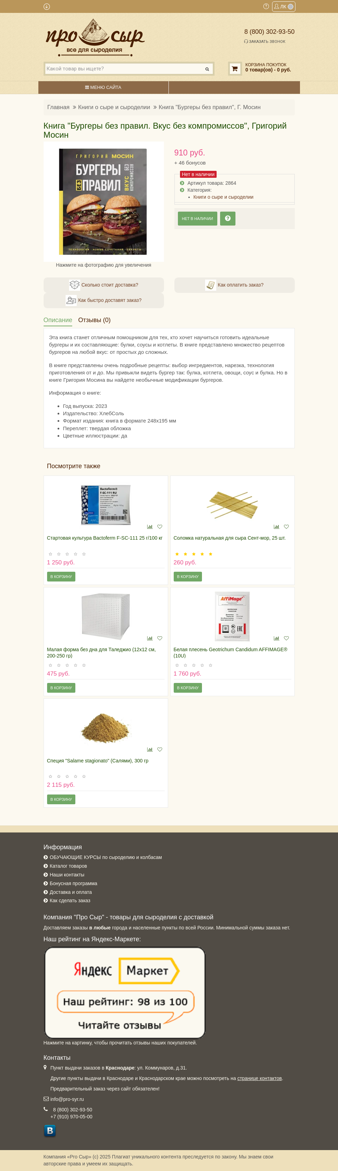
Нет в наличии (197, 218)
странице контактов (259, 1078)
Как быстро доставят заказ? (103, 300)
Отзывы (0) (94, 320)
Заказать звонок (264, 41)
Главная (58, 107)
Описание (58, 320)
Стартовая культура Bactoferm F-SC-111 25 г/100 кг (105, 538)
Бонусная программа (73, 883)
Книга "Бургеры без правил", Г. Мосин (210, 107)
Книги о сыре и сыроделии (114, 107)
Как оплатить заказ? (234, 285)
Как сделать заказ (70, 900)
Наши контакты (67, 874)
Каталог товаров (68, 866)
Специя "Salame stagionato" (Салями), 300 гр (98, 760)
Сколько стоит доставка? (103, 285)
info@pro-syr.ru (67, 1099)
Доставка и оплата (71, 892)
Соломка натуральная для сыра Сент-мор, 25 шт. (230, 538)
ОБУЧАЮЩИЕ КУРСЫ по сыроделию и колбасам (106, 857)
